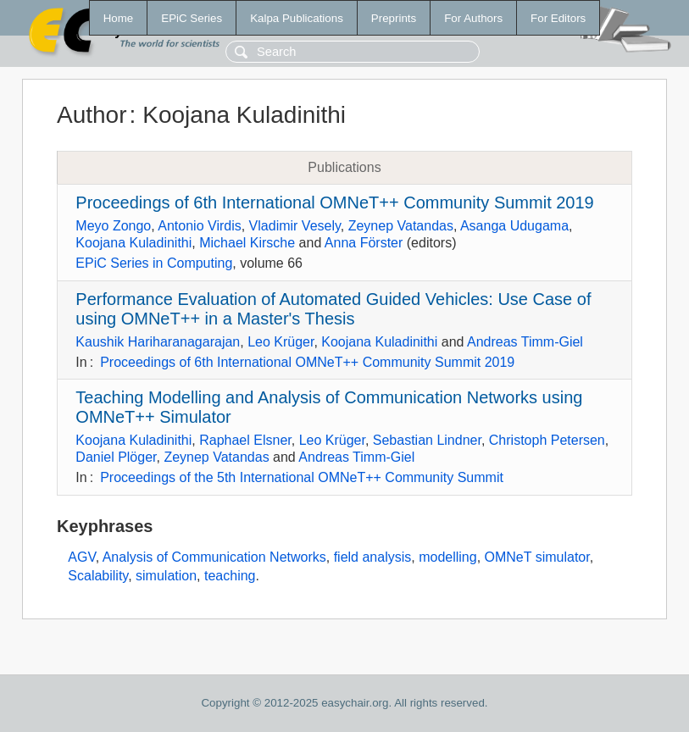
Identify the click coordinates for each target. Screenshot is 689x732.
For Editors (558, 18)
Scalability (98, 575)
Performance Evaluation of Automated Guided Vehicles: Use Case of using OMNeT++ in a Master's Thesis (333, 309)
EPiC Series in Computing (153, 263)
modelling (447, 557)
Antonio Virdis (199, 226)
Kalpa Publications (296, 18)
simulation (166, 575)
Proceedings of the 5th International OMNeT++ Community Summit (301, 477)
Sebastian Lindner (427, 440)
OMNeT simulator (537, 557)
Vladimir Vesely (295, 226)
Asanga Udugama (514, 226)
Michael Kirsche (247, 243)
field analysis (373, 557)
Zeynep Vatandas (400, 226)
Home (118, 18)
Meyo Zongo (113, 226)
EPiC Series (191, 18)
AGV (81, 557)
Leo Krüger (280, 342)
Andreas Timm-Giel (525, 342)
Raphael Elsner (245, 440)
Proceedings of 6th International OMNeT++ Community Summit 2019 (334, 202)
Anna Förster (364, 243)
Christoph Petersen (547, 440)
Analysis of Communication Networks (214, 557)
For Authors (473, 18)
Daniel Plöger (115, 457)
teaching (230, 575)
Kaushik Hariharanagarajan (157, 342)
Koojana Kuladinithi (133, 243)
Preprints (393, 18)
